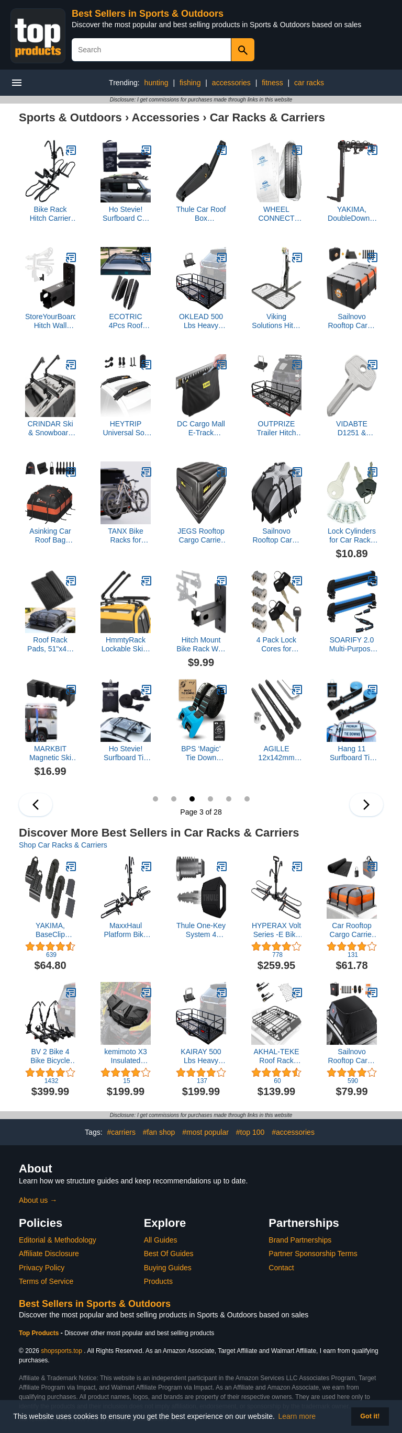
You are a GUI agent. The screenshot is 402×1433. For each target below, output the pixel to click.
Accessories (166, 117)
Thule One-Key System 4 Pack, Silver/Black (201, 930)
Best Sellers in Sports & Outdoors (148, 13)
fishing (190, 82)
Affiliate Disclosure (49, 1253)
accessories (231, 82)
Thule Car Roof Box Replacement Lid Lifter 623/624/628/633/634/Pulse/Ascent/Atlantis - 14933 (201, 214)
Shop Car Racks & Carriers (63, 845)
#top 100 (250, 1132)
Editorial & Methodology (57, 1240)
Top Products (40, 1333)
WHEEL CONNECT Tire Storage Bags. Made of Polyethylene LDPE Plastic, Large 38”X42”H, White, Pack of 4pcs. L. (276, 214)
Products (158, 1281)
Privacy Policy (41, 1267)
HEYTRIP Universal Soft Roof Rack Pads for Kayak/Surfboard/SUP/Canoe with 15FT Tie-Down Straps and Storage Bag (125, 428)
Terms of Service (46, 1281)
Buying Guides (168, 1267)
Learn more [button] (297, 1416)
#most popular (205, 1132)
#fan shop (159, 1132)
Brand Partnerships (300, 1240)
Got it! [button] (369, 1416)
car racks (309, 82)
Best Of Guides (169, 1253)
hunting (156, 82)
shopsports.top (61, 1351)
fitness (272, 82)
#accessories (293, 1132)
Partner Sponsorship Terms (313, 1253)
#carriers (121, 1132)
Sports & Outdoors (70, 117)
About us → (38, 1200)
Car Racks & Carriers (267, 117)
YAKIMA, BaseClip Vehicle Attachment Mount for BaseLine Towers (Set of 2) (50, 930)
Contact (281, 1267)
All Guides (160, 1240)
